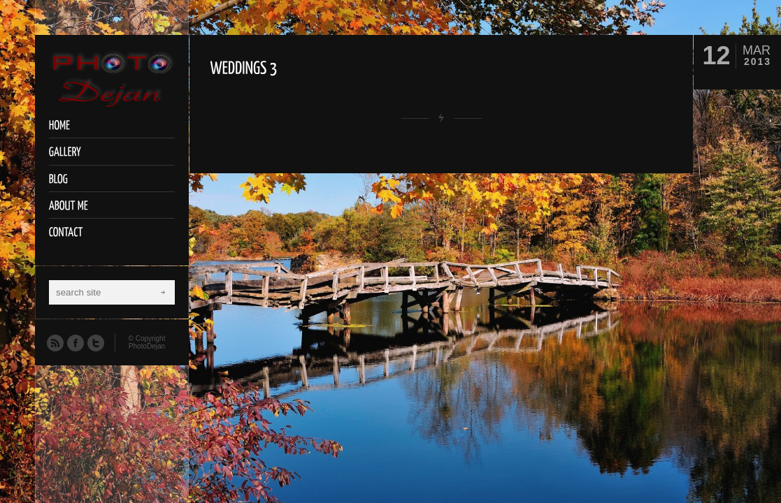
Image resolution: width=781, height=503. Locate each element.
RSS (54, 342)
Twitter (95, 342)
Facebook (75, 342)
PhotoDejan (147, 346)
